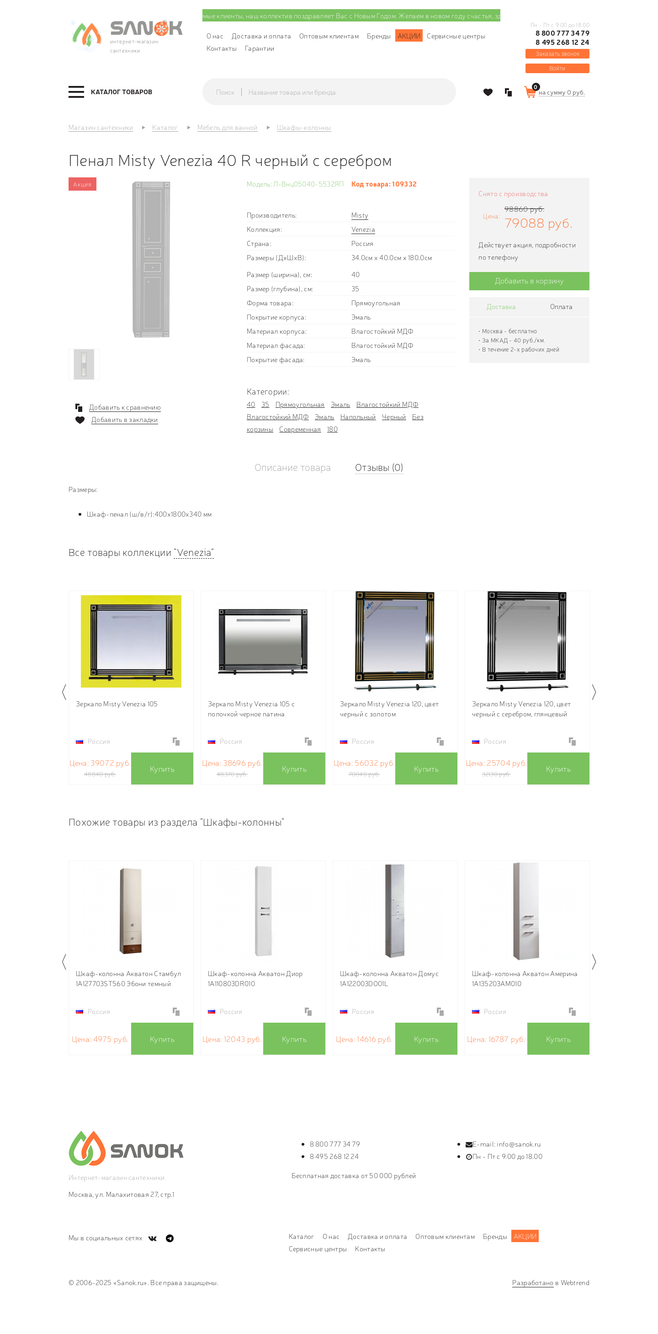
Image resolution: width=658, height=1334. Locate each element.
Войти (557, 68)
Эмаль (340, 404)
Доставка (501, 306)
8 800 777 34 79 (562, 32)
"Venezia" (194, 551)
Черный (394, 416)
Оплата (561, 306)
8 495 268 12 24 (562, 42)
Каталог (301, 1236)
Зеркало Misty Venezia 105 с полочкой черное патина (251, 708)
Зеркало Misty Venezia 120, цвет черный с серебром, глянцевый (521, 708)
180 (332, 428)
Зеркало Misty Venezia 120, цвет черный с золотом (389, 708)
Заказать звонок (557, 53)
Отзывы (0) (379, 466)
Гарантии (259, 48)
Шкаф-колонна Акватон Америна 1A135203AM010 (525, 978)
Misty (360, 214)
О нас (215, 35)
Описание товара (293, 466)
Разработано (532, 1282)
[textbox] (338, 92)
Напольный (358, 416)
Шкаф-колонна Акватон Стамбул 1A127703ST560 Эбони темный (128, 978)
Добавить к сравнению (125, 406)
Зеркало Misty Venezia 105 (117, 703)
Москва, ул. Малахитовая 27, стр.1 (121, 1194)
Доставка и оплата (261, 35)
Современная (300, 428)
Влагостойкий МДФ (387, 404)
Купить (162, 768)
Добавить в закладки (124, 419)
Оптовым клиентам (329, 35)
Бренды (379, 35)
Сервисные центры (456, 35)
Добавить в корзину (529, 280)
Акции (409, 35)
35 (265, 404)
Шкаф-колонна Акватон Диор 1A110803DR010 (255, 978)
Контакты (222, 48)
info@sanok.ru (519, 1143)
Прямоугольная (300, 404)
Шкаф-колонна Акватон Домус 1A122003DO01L (389, 978)
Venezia (363, 229)
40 (251, 404)
